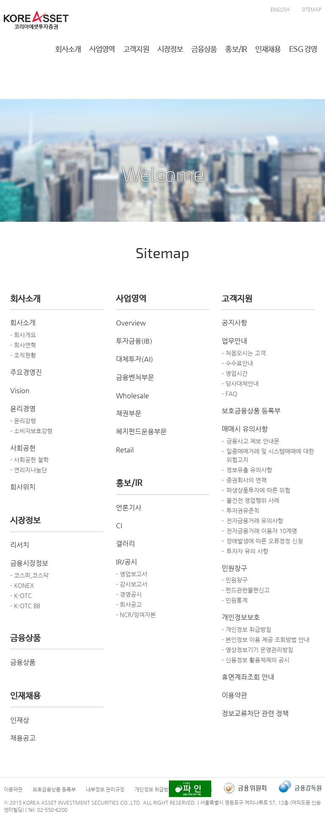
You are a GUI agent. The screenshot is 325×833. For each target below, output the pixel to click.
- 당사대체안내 (240, 383)
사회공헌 (23, 448)
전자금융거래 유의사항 (254, 520)
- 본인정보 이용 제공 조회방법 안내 (265, 639)
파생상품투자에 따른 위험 (258, 490)
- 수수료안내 (237, 363)
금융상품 (23, 662)
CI (119, 525)
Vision (20, 390)
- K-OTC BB (25, 605)
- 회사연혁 (23, 345)
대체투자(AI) (134, 359)
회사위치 (23, 487)
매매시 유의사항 (245, 429)
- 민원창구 (235, 579)
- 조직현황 (23, 355)
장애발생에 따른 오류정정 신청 (264, 541)
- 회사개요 (23, 334)
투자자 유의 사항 (247, 551)
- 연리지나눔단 (28, 469)
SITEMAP (311, 9)
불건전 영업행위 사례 (252, 500)
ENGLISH (279, 9)
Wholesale (132, 396)
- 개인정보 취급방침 (246, 629)
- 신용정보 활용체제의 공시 (255, 659)
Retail (125, 450)
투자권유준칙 (242, 510)
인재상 (19, 720)
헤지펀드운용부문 (141, 432)
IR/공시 (126, 562)
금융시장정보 (29, 563)
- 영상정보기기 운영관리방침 (257, 649)
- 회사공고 (129, 604)
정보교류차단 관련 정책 (255, 713)
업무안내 (234, 341)
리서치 (19, 545)
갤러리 (125, 544)
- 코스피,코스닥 (29, 575)
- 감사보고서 (131, 584)
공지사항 (234, 323)
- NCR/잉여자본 (136, 614)
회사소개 (23, 323)
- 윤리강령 (23, 420)
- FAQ (229, 393)
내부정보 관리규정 (105, 789)
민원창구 (234, 568)
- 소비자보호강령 (31, 431)
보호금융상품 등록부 (251, 411)
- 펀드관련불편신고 (246, 590)
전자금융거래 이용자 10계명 (261, 530)
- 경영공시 (129, 594)
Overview (131, 323)
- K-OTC (21, 595)
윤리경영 (23, 409)
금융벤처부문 (135, 377)
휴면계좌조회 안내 (248, 677)
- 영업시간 (235, 373)
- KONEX (22, 585)
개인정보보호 (241, 617)
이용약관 (234, 695)
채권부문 (128, 413)
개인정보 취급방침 (154, 789)
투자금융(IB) (134, 341)
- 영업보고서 (131, 574)
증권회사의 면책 (246, 480)
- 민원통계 (235, 600)
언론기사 (128, 508)
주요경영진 (26, 372)
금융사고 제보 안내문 (252, 441)
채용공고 (23, 738)
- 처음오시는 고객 (244, 353)
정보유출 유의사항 (249, 469)
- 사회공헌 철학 (29, 459)
